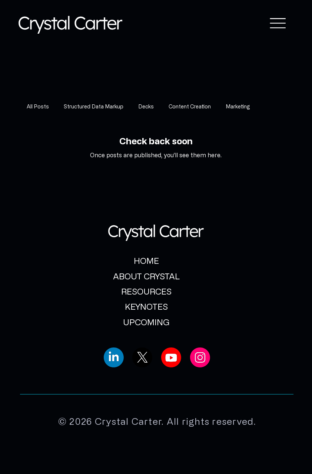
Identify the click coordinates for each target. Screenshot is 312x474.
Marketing (238, 106)
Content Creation (190, 106)
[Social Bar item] (114, 357)
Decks (146, 106)
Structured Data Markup (93, 106)
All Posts (38, 106)
